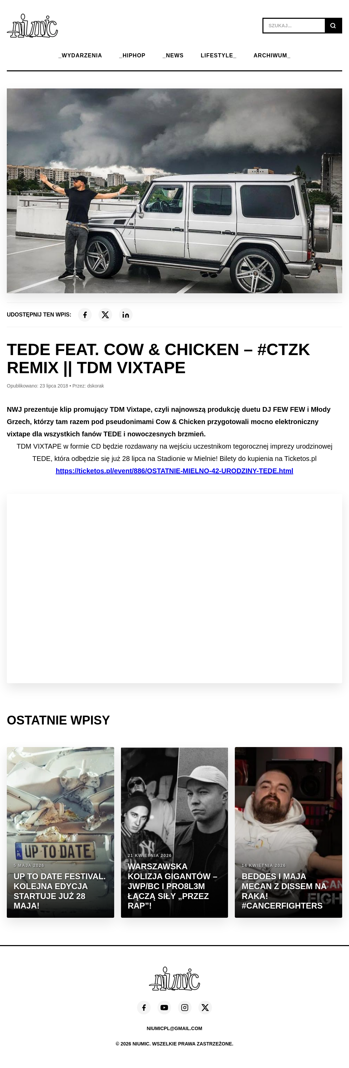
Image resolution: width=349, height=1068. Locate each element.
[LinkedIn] (126, 315)
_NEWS (173, 55)
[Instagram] (185, 1007)
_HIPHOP (132, 55)
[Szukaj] (333, 25)
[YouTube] (164, 1007)
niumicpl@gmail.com (174, 1028)
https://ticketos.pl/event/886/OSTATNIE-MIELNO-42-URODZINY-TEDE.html (174, 471)
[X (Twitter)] (105, 315)
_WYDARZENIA (80, 55)
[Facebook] (85, 315)
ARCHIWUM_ (272, 55)
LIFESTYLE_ (219, 55)
